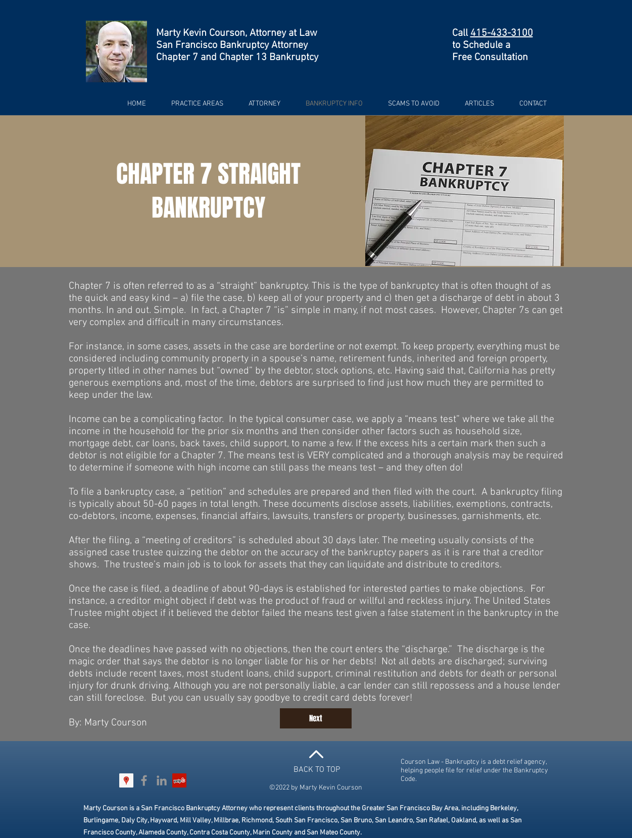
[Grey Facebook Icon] (144, 780)
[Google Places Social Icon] (126, 780)
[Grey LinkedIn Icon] (162, 780)
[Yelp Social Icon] (179, 780)
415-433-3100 (501, 33)
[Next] (316, 718)
